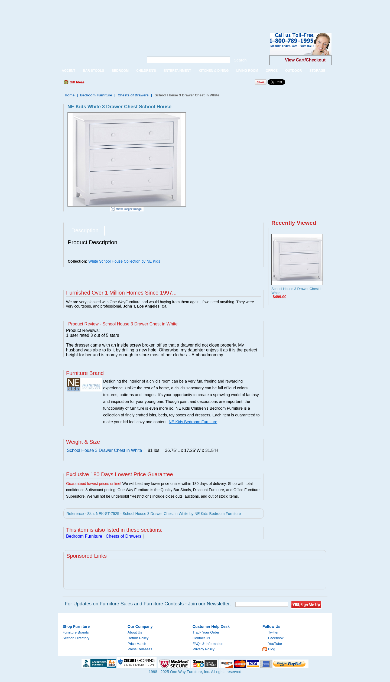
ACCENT (68, 71)
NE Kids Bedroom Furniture (193, 422)
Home (69, 95)
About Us (135, 632)
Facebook (276, 638)
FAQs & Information (208, 644)
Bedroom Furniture (96, 95)
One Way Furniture (97, 48)
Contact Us (201, 638)
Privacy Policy (203, 649)
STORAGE (317, 71)
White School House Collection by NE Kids (124, 261)
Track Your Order (206, 632)
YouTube (275, 644)
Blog (271, 649)
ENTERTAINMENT (177, 71)
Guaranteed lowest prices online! (93, 483)
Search (240, 60)
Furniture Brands (76, 632)
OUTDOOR (293, 71)
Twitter (273, 632)
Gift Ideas (76, 82)
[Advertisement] (98, 12)
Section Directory (76, 638)
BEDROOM (120, 71)
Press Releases (140, 649)
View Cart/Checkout (305, 60)
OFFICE (272, 71)
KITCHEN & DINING (214, 71)
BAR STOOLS (93, 71)
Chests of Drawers (133, 95)
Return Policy (138, 638)
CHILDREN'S (146, 71)
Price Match (137, 644)
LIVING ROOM (247, 71)
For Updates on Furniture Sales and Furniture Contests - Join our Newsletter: (148, 603)
